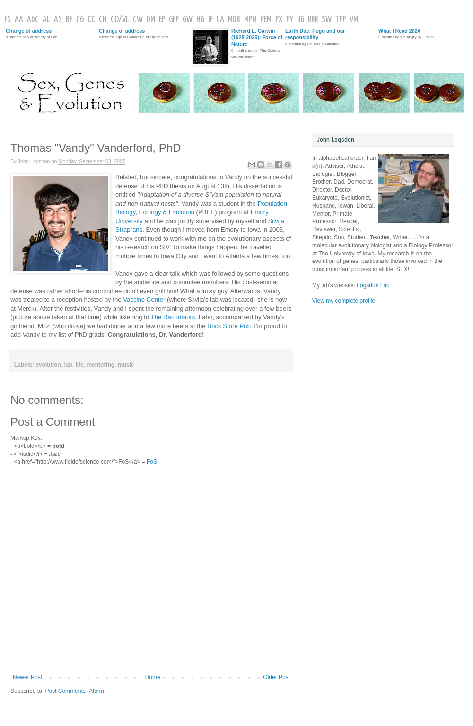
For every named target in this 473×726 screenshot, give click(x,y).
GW (188, 19)
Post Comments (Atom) (74, 691)
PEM (266, 19)
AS (58, 19)
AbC (33, 19)
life (79, 364)
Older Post (276, 677)
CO (115, 19)
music (126, 364)
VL (125, 19)
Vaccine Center (144, 299)
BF (69, 19)
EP (162, 19)
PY (289, 19)
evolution (48, 364)
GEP (174, 19)
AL (46, 19)
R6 (300, 19)
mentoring (100, 364)
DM (151, 19)
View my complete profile (343, 300)
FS (7, 19)
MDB (234, 19)
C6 (80, 19)
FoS (152, 461)
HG (200, 19)
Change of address (29, 31)
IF (210, 19)
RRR (313, 19)
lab (68, 364)
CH (103, 19)
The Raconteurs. (174, 317)
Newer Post (27, 677)
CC (91, 19)
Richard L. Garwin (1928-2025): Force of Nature (256, 37)
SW (327, 19)
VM (354, 19)
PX (278, 19)
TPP (340, 19)
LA (220, 19)
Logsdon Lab (373, 285)
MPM (250, 19)
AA (19, 19)
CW (138, 19)
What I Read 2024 (399, 31)
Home (152, 677)
